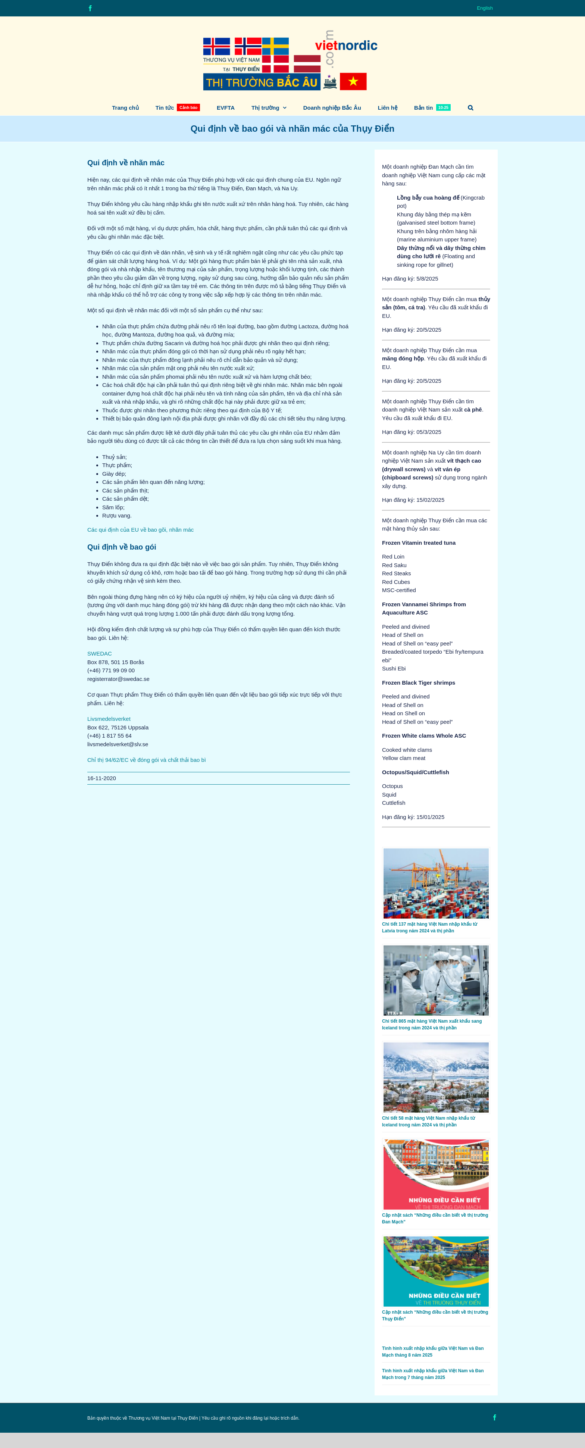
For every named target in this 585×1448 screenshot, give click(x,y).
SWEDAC (99, 653)
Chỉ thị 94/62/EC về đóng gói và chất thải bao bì (146, 760)
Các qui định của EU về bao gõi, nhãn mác (140, 529)
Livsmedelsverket (109, 719)
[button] (470, 107)
